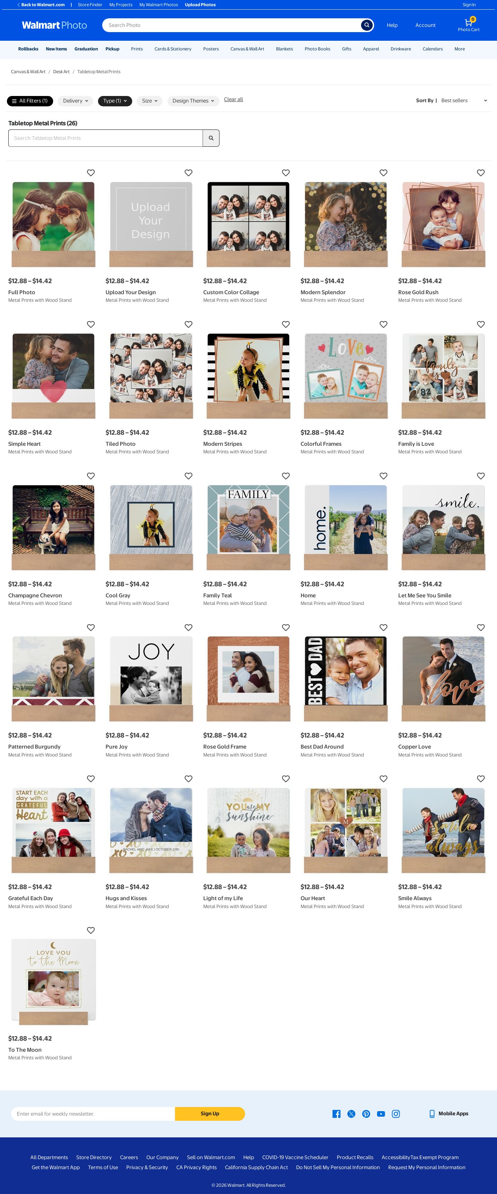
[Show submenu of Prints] (146, 48)
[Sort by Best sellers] (464, 101)
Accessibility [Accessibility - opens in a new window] (396, 1157)
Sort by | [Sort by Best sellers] (426, 100)
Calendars (433, 48)
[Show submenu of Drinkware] (414, 48)
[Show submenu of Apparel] (382, 48)
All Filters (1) (30, 101)
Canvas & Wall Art (247, 48)
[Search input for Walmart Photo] (231, 25)
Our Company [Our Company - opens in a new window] (162, 1157)
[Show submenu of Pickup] (122, 48)
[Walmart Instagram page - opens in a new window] (396, 1113)
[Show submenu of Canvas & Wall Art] (267, 48)
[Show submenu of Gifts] (354, 48)
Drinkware (401, 48)
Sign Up (210, 1113)
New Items (56, 48)
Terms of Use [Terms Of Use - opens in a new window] (103, 1167)
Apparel (371, 48)
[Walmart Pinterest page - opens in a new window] (366, 1113)
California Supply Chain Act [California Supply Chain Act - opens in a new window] (256, 1167)
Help (392, 25)
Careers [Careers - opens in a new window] (129, 1157)
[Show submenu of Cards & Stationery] (195, 48)
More (460, 48)
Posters (211, 48)
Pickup (112, 48)
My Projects (121, 4)
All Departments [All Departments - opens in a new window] (49, 1157)
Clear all (233, 99)
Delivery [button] (75, 101)
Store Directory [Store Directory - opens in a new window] (94, 1157)
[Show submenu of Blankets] (296, 48)
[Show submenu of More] (468, 48)
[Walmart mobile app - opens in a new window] (448, 1113)
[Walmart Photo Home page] (54, 25)
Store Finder (90, 4)
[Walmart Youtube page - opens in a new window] (381, 1113)
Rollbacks (28, 48)
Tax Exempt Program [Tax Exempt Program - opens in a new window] (434, 1157)
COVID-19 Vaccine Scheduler (295, 1157)
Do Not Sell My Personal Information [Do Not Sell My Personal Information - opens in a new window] (338, 1167)
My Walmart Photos (158, 4)
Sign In (469, 4)
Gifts (346, 48)
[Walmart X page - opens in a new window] (351, 1113)
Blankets (284, 48)
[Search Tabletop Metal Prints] (105, 138)
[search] (211, 138)
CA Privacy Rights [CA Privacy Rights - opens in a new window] (196, 1167)
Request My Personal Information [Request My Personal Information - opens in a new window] (427, 1167)
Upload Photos (200, 4)
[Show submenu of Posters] (222, 48)
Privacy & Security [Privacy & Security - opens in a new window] (147, 1167)
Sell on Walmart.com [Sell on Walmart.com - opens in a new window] (211, 1157)
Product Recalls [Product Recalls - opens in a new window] (355, 1157)
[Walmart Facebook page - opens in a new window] (336, 1113)
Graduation (86, 48)
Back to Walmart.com (41, 4)
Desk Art (61, 71)
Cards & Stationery (173, 48)
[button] (53, 173)
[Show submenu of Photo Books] (333, 48)
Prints (137, 48)
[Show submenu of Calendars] (446, 48)
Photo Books (317, 48)
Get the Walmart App (56, 1167)
